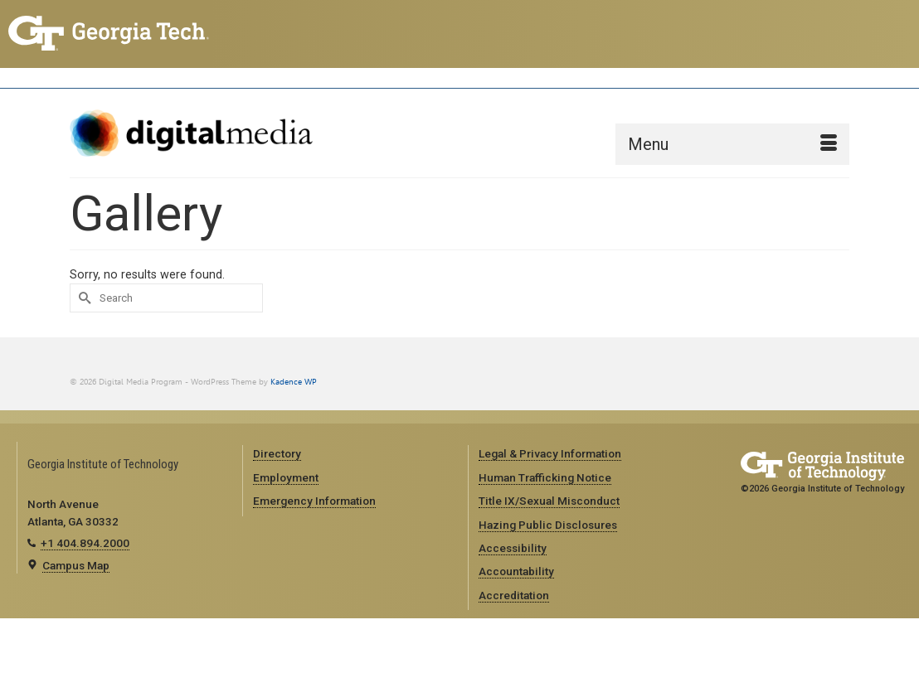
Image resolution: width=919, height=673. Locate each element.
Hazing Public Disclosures (548, 524)
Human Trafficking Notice (545, 477)
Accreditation (514, 595)
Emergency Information (314, 500)
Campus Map (75, 565)
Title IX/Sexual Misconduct (549, 500)
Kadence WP (293, 381)
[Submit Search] (82, 297)
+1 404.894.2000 (85, 543)
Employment (285, 477)
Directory (277, 453)
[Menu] (732, 144)
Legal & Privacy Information (550, 453)
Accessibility (513, 547)
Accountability (516, 571)
